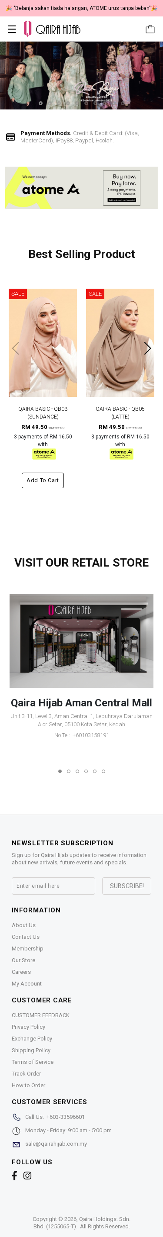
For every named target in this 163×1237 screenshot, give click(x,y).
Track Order (26, 1073)
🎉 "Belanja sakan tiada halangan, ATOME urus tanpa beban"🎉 (81, 8)
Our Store (23, 960)
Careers (21, 972)
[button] (41, 103)
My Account (27, 983)
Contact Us (26, 937)
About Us (24, 925)
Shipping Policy (31, 1050)
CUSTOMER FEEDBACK (41, 1015)
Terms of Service (32, 1062)
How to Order (28, 1085)
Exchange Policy (32, 1038)
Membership (27, 948)
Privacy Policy (28, 1027)
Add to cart (43, 480)
